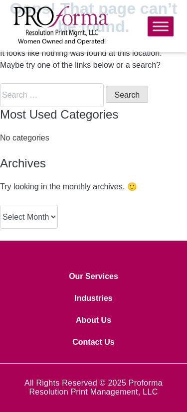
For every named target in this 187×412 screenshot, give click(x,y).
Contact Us (93, 342)
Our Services (93, 276)
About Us (93, 320)
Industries (93, 298)
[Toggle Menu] (161, 26)
